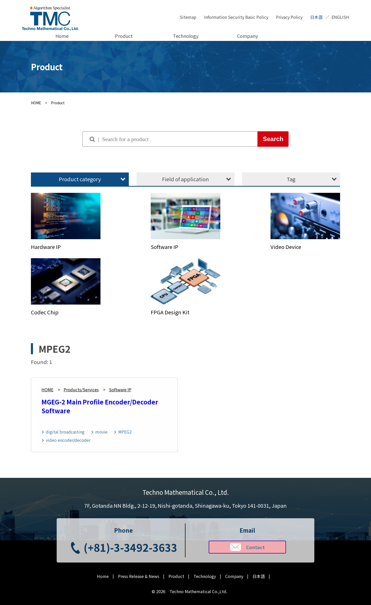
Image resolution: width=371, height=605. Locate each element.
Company (247, 35)
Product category (80, 179)
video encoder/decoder (68, 440)
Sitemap (188, 17)
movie (101, 432)
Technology (185, 35)
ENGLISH (340, 17)
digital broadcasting (65, 432)
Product (124, 35)
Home (62, 35)
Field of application (185, 179)
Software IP (120, 389)
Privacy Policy (289, 17)
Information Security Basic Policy (236, 17)
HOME (47, 389)
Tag (291, 179)
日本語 (316, 17)
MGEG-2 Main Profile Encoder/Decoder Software (99, 406)
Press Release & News (138, 576)
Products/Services (81, 389)
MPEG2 (125, 432)
